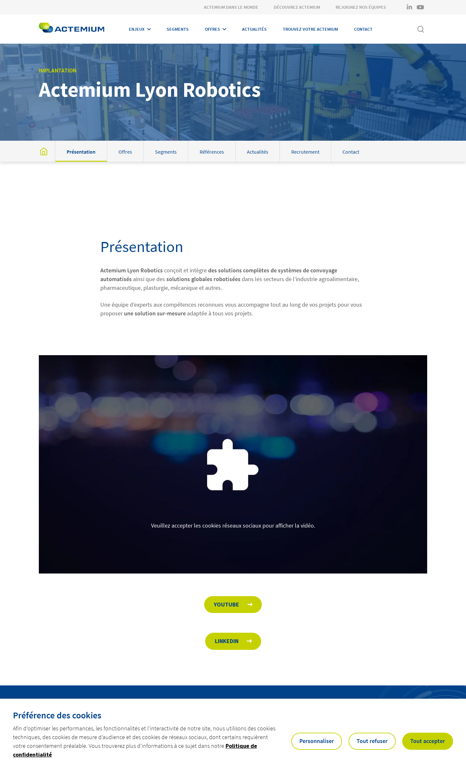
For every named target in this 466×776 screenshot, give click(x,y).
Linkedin (227, 641)
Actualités (254, 29)
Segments (178, 29)
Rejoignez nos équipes (361, 7)
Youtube (226, 604)
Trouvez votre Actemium (310, 29)
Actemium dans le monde (231, 7)
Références (212, 151)
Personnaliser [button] (316, 741)
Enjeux (137, 29)
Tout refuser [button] (372, 741)
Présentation (81, 151)
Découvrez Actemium (297, 7)
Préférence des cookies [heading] (57, 715)
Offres (212, 29)
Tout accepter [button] (427, 741)
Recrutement (305, 151)
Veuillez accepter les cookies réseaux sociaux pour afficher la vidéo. (233, 534)
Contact (363, 29)
